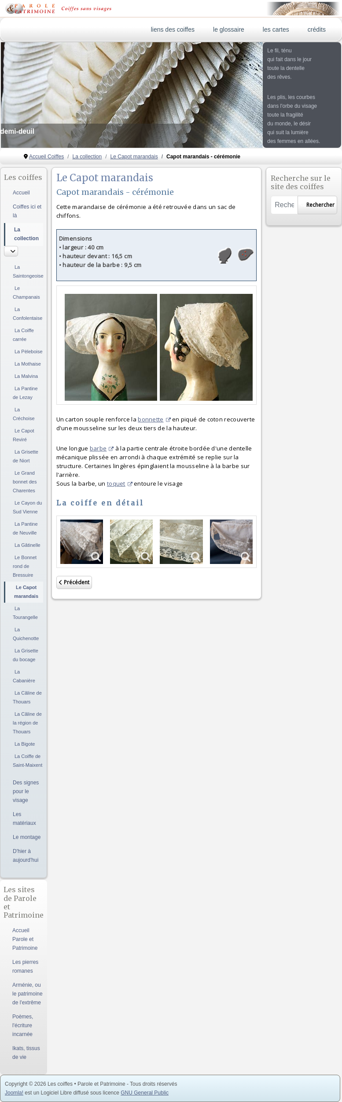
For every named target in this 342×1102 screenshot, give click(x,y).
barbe (102, 448)
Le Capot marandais (26, 592)
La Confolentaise (27, 314)
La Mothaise (28, 363)
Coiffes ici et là (27, 211)
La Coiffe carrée (23, 335)
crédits (317, 29)
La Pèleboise (29, 351)
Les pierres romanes (25, 966)
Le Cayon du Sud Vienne (27, 507)
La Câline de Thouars (27, 697)
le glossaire (228, 29)
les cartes (276, 29)
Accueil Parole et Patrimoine (24, 939)
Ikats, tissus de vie (26, 1052)
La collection (26, 234)
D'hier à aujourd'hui (25, 855)
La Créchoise (24, 414)
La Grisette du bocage (25, 655)
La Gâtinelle (27, 545)
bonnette (154, 419)
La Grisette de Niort (25, 456)
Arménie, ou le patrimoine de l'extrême (27, 994)
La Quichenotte (26, 634)
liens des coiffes (173, 29)
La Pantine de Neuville (25, 528)
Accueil (21, 193)
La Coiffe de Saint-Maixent (27, 761)
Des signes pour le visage (26, 791)
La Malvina (26, 376)
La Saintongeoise (28, 271)
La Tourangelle (25, 613)
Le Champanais (26, 293)
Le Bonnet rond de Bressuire (25, 566)
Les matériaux (24, 818)
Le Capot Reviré (23, 435)
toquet (119, 483)
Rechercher (317, 205)
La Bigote (25, 744)
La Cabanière (24, 676)
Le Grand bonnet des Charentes (25, 481)
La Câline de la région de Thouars (27, 722)
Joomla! (14, 1093)
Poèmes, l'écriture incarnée (22, 1025)
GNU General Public (145, 1093)
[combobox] (284, 205)
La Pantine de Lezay (25, 393)
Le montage (26, 837)
